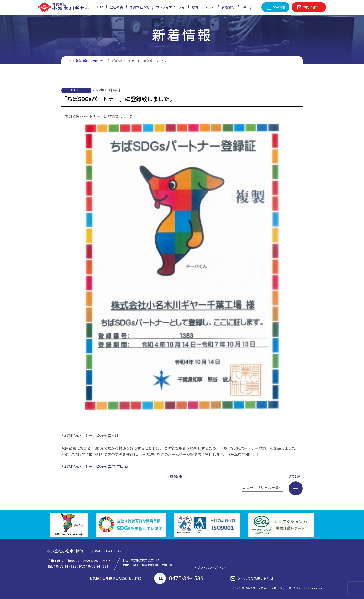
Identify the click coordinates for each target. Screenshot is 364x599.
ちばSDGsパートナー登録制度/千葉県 (92, 467)
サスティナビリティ (170, 7)
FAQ (244, 7)
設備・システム (203, 7)
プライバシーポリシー (212, 567)
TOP (100, 7)
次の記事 (295, 476)
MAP (106, 561)
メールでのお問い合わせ (255, 578)
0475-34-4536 (178, 578)
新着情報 (228, 7)
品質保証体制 (139, 7)
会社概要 (116, 7)
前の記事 (176, 476)
